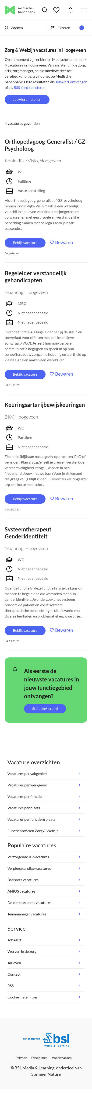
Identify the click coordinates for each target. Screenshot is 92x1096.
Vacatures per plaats (23, 808)
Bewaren (64, 242)
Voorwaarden (62, 1058)
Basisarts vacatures (23, 879)
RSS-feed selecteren (30, 87)
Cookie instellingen (22, 997)
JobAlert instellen (27, 99)
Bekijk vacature (25, 242)
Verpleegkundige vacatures (29, 868)
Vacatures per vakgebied (27, 773)
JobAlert (70, 10)
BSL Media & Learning (34, 1067)
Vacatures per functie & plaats (31, 819)
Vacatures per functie (24, 796)
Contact (14, 974)
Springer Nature (46, 1074)
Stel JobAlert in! (45, 708)
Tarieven (14, 962)
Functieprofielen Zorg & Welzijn (33, 830)
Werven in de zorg (21, 951)
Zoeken (14, 27)
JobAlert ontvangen (71, 82)
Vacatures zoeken (44, 10)
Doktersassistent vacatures (29, 902)
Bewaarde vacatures (57, 10)
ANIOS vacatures (21, 891)
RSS (10, 985)
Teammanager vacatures (26, 914)
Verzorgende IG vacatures (28, 857)
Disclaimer (39, 1058)
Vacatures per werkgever (27, 785)
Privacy (21, 1058)
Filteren (67, 28)
